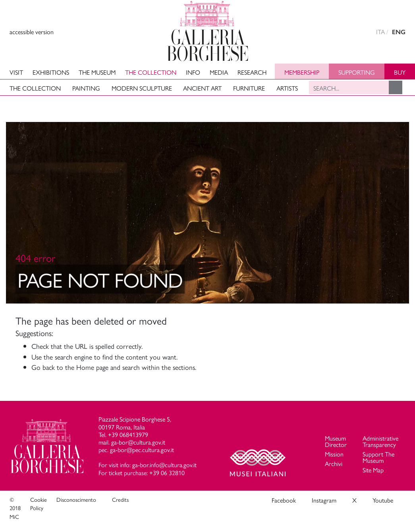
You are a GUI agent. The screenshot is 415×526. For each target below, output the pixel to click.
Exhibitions (51, 72)
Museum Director (336, 441)
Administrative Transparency (380, 441)
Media (219, 72)
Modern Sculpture (142, 88)
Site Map (373, 469)
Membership (301, 72)
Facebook (284, 500)
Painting (86, 88)
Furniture (249, 88)
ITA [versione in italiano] (380, 31)
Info (193, 72)
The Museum (97, 72)
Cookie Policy (38, 503)
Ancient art (202, 88)
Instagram (324, 500)
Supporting (356, 72)
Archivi (333, 463)
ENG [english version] (398, 32)
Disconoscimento (76, 499)
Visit (16, 72)
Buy (399, 72)
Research (251, 72)
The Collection (150, 72)
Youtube (383, 500)
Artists (287, 88)
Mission (334, 453)
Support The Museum (378, 457)
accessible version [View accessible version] (32, 31)
